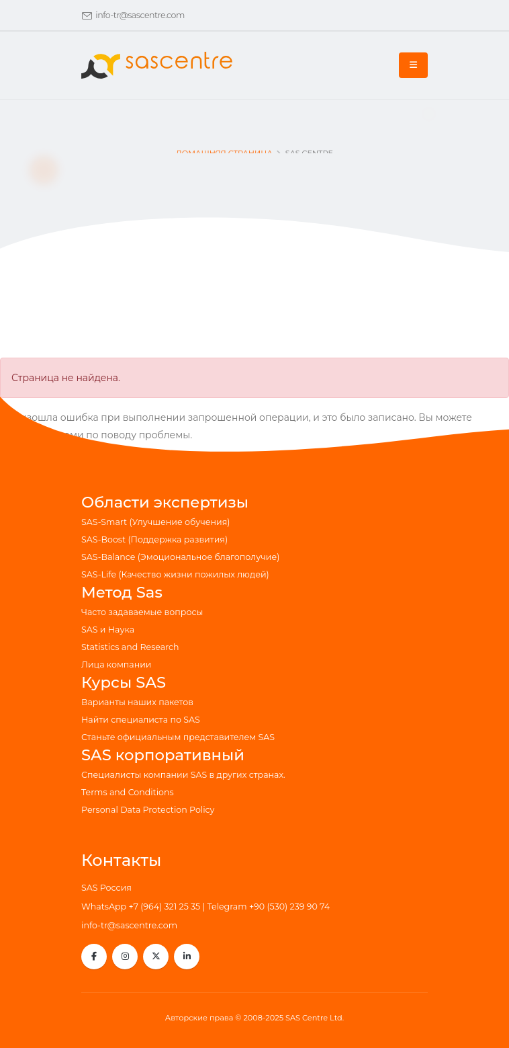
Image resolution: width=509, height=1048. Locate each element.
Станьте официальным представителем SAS (178, 737)
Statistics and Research (130, 647)
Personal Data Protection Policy (147, 810)
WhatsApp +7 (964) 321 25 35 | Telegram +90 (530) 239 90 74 (205, 906)
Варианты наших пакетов (137, 702)
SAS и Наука (107, 629)
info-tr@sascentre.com (140, 15)
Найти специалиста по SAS (140, 720)
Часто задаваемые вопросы (142, 612)
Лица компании (116, 664)
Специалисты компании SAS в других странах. (183, 775)
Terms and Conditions (127, 792)
